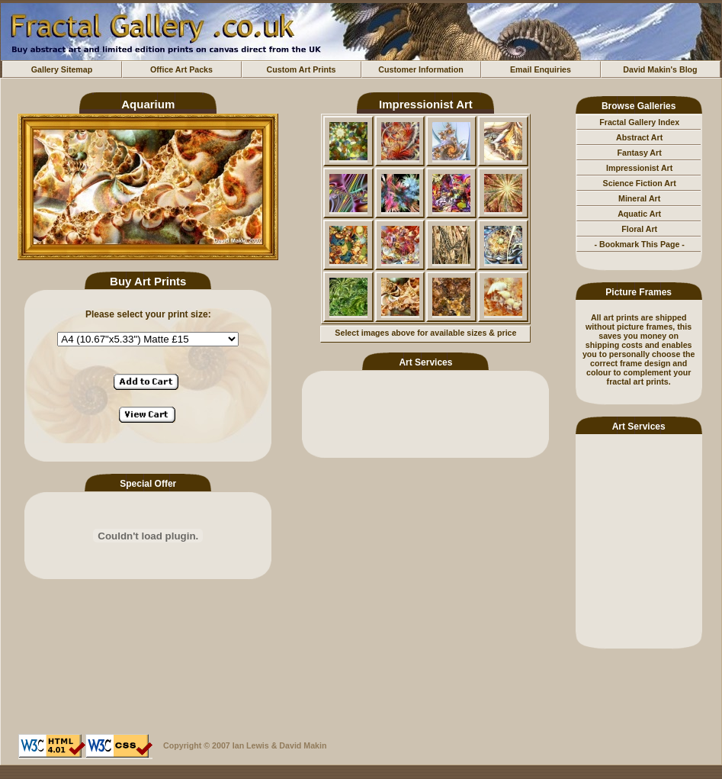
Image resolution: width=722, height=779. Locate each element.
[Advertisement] (639, 538)
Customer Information (420, 69)
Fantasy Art (640, 152)
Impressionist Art (639, 167)
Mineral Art (639, 198)
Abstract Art (639, 137)
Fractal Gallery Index (639, 122)
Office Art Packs (181, 69)
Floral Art (639, 228)
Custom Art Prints (301, 69)
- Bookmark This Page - (639, 244)
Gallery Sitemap (62, 69)
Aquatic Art (639, 213)
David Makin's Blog (660, 69)
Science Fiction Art (639, 183)
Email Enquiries (540, 69)
